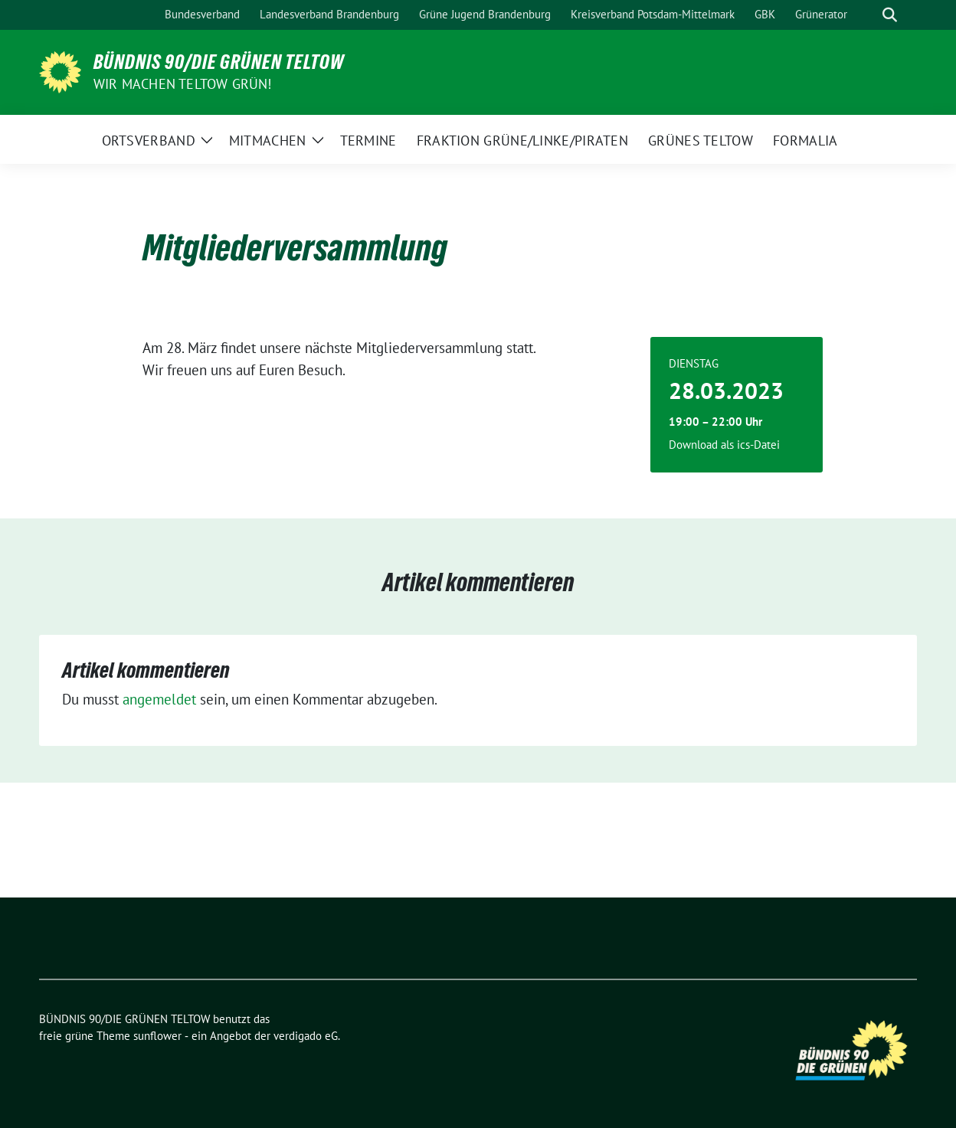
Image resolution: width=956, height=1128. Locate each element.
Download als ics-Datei (724, 444)
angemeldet (159, 699)
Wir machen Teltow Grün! (182, 84)
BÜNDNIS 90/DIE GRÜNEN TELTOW (218, 62)
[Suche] (868, 15)
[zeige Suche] (890, 15)
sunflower (157, 1035)
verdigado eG (305, 1035)
